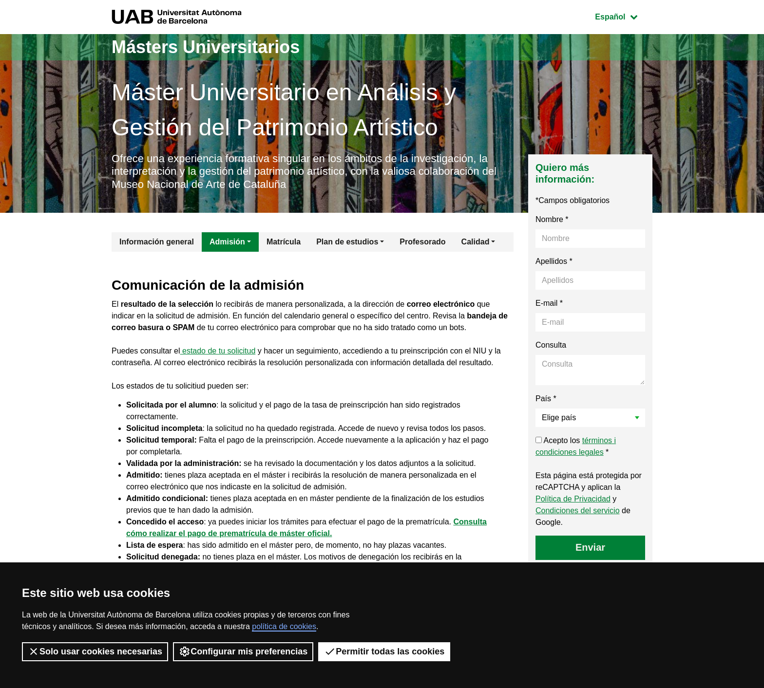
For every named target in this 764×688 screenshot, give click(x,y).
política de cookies (284, 626)
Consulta (550, 345)
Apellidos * (554, 261)
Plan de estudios (347, 242)
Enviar (590, 547)
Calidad (475, 242)
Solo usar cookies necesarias (95, 651)
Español (623, 16)
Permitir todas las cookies (384, 651)
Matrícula (284, 242)
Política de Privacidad (573, 499)
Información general (156, 242)
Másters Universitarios (206, 47)
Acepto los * (575, 446)
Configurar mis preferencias (243, 651)
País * (545, 398)
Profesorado (422, 242)
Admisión (227, 242)
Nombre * (552, 219)
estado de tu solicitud (218, 351)
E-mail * (549, 303)
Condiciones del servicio (577, 510)
